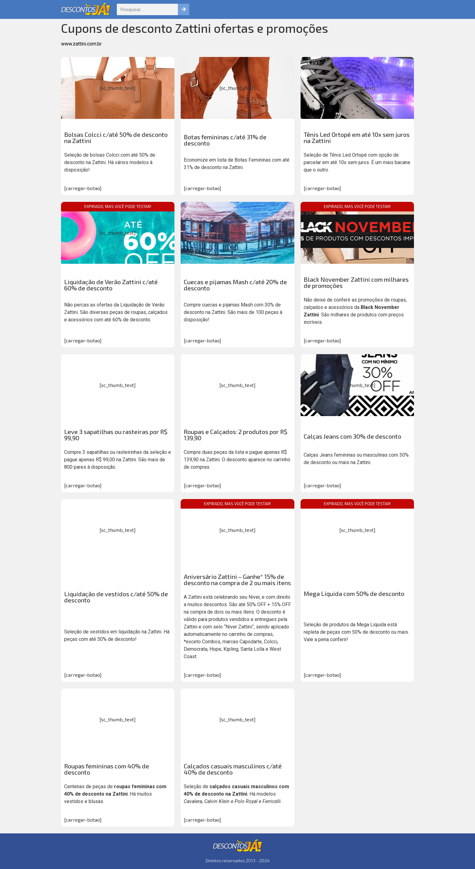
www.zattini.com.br (81, 44)
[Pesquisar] (183, 9)
